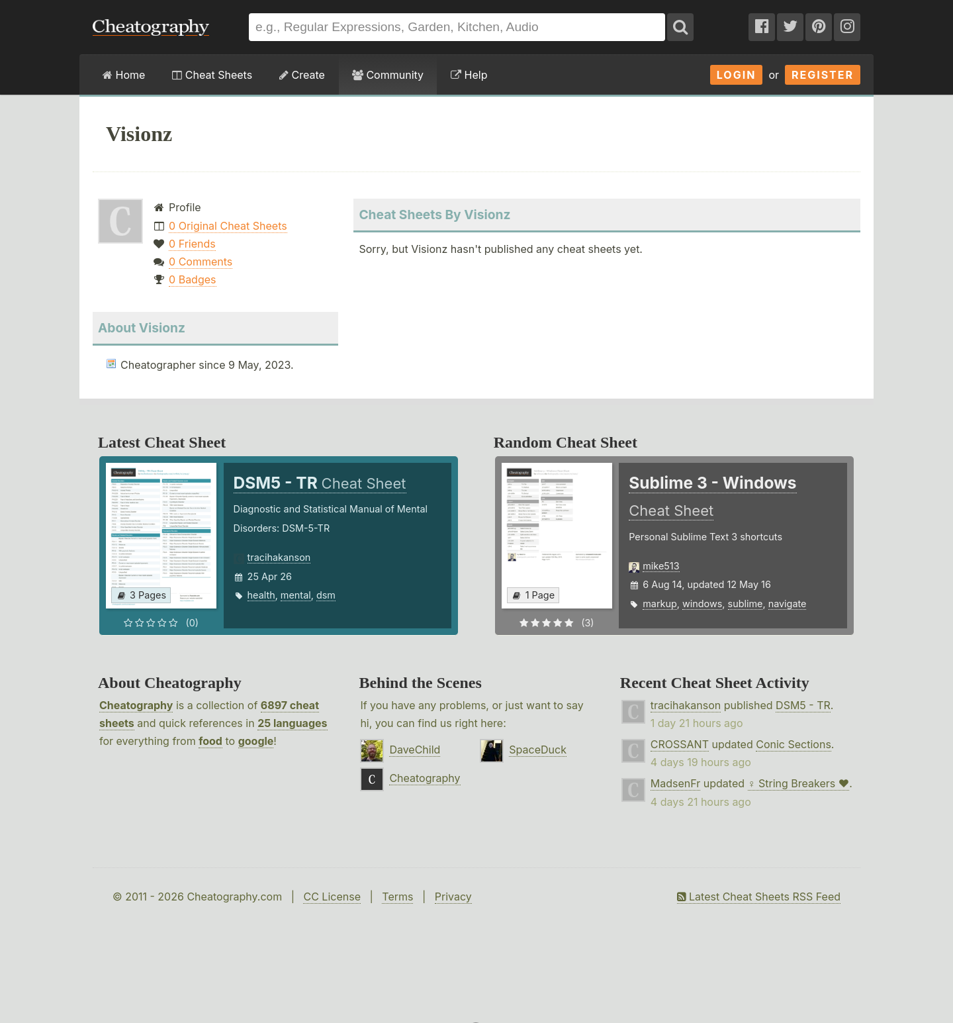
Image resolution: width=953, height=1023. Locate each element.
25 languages (292, 723)
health (261, 595)
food (210, 741)
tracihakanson (279, 557)
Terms (397, 896)
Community (388, 74)
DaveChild (414, 749)
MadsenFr (675, 783)
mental (296, 595)
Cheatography (136, 705)
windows (702, 603)
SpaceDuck (538, 749)
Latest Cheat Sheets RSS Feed (758, 896)
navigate (787, 603)
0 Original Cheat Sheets (228, 225)
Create (302, 74)
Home (124, 74)
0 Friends (192, 243)
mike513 (661, 565)
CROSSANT (680, 744)
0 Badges (192, 279)
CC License (332, 896)
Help (469, 74)
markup (660, 603)
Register (823, 74)
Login (736, 74)
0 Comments (200, 261)
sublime (745, 603)
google (256, 741)
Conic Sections (793, 744)
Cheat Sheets (212, 74)
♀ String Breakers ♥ (799, 783)
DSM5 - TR (803, 705)
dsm (326, 595)
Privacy (453, 896)
